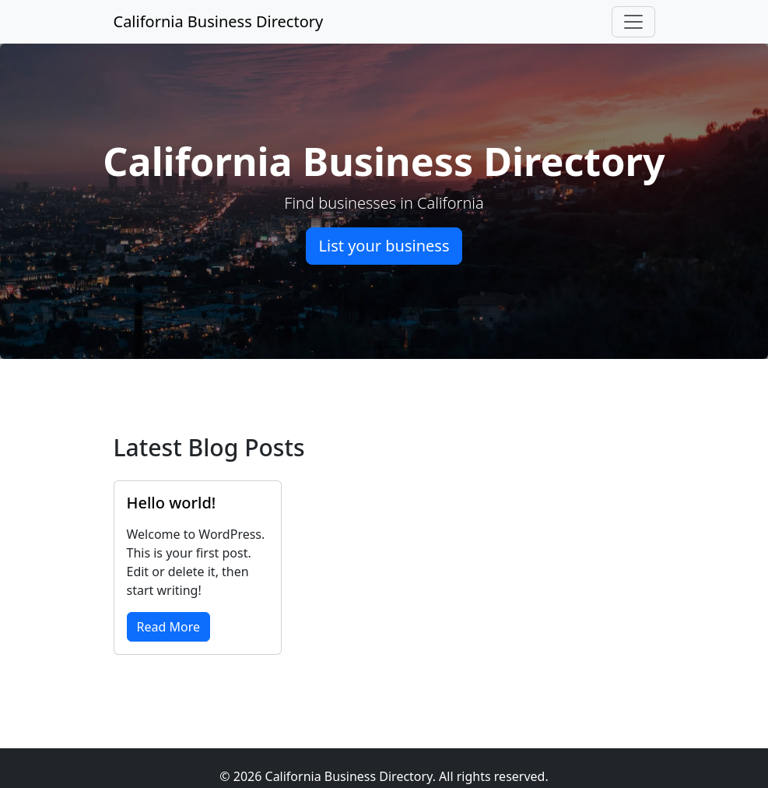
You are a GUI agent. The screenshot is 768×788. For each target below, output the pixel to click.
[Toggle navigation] (633, 21)
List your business (384, 245)
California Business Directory (219, 21)
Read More (168, 626)
